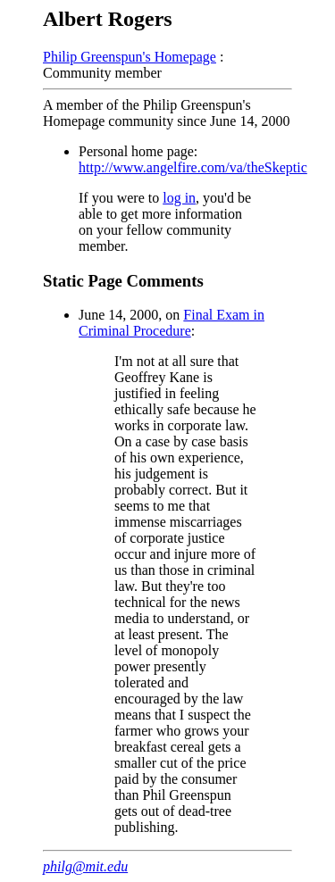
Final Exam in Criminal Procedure (171, 322)
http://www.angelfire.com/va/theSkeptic (193, 167)
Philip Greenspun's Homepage (129, 56)
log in (179, 197)
